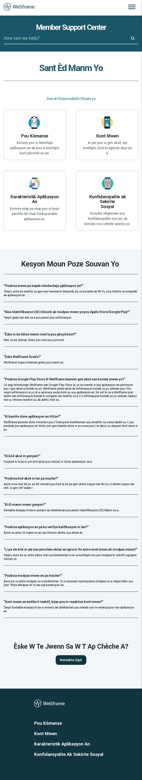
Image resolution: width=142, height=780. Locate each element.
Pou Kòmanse (48, 723)
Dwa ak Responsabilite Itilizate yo (71, 99)
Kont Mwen (45, 733)
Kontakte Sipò (71, 660)
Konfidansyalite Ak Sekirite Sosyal (68, 754)
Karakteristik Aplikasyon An (62, 744)
